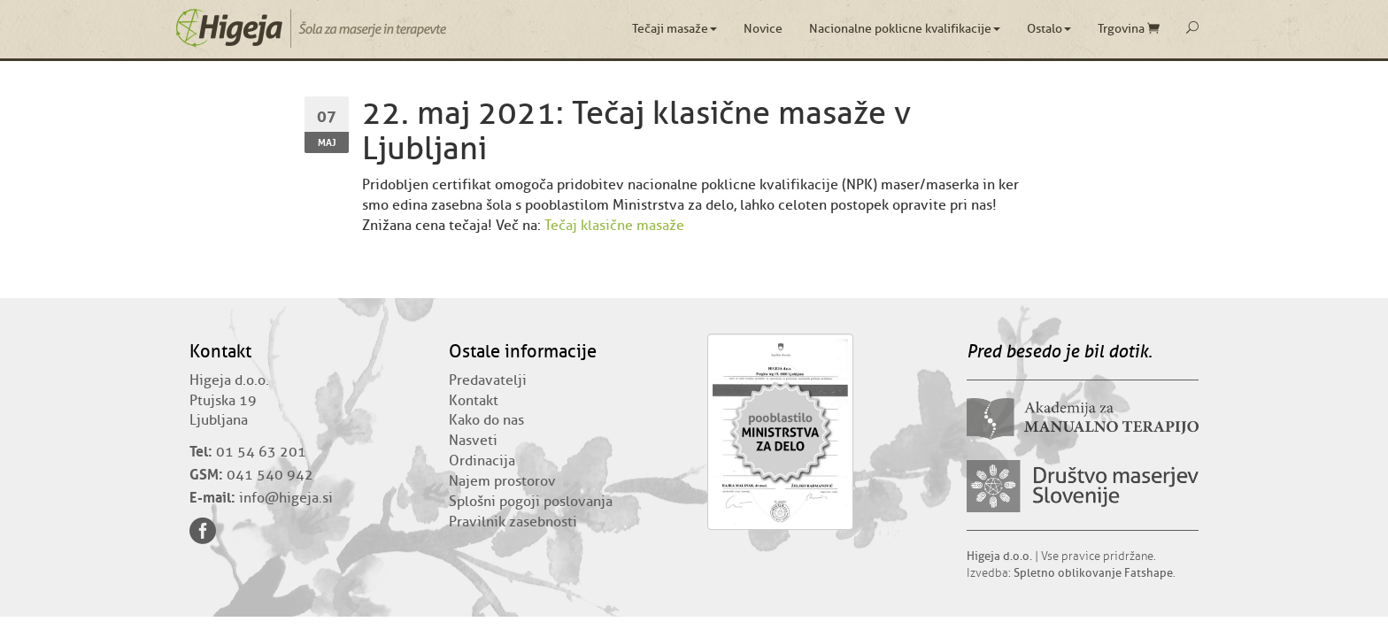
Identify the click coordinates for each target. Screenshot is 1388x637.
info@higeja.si (286, 498)
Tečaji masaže (674, 28)
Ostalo (1049, 28)
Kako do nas (486, 420)
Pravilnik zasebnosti (513, 522)
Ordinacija (482, 461)
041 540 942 (270, 475)
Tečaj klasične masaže (614, 225)
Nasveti (473, 440)
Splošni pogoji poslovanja (531, 501)
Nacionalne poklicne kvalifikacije (904, 28)
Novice (763, 28)
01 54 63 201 (261, 452)
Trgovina (1129, 28)
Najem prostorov (502, 481)
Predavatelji (488, 380)
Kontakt (473, 401)
